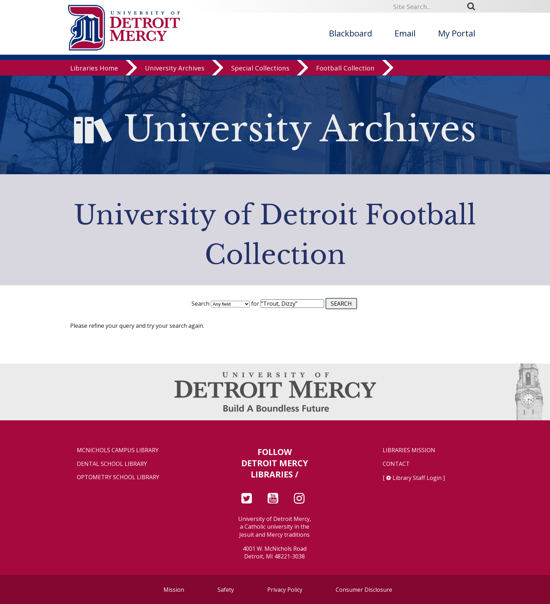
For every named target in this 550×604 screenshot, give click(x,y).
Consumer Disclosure (364, 589)
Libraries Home (94, 68)
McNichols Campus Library (118, 450)
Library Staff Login (417, 478)
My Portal (456, 33)
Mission (173, 589)
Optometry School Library (118, 477)
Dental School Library (112, 464)
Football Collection (345, 68)
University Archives (174, 68)
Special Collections (260, 68)
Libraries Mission (409, 450)
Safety (225, 589)
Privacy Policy (284, 589)
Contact (396, 464)
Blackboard (350, 33)
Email (405, 33)
